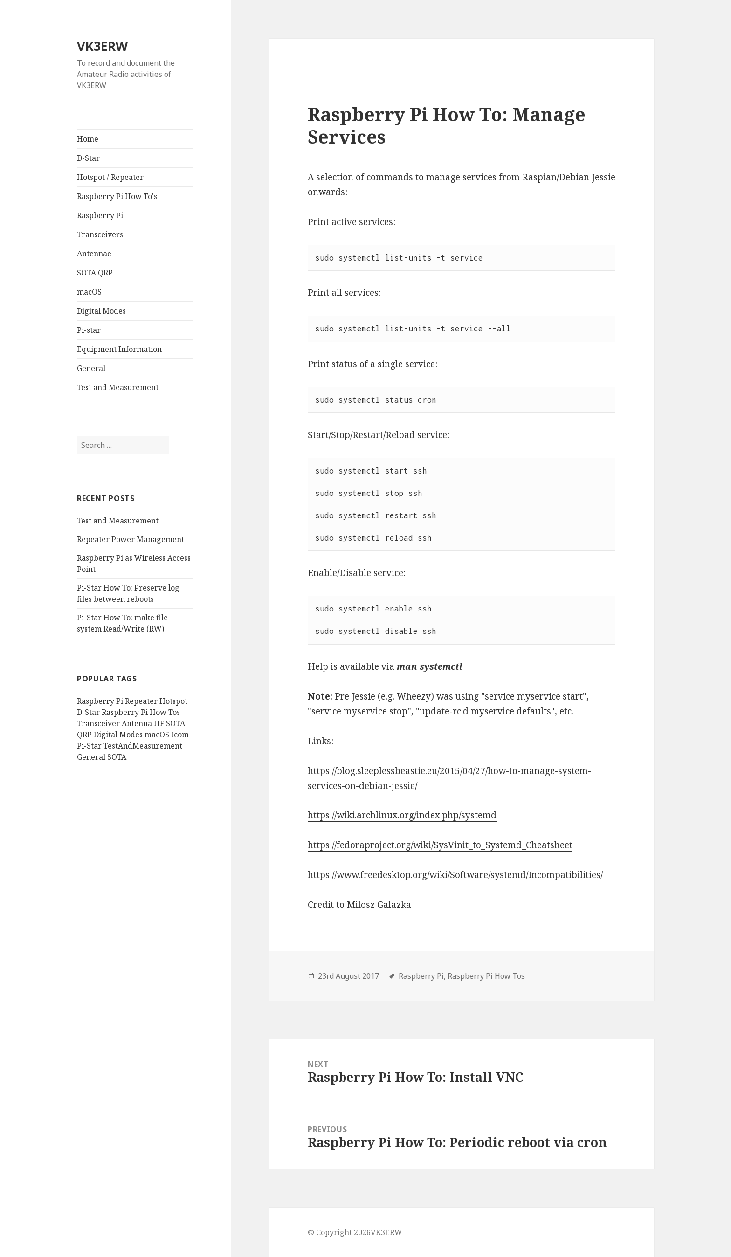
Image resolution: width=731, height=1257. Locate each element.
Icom (180, 734)
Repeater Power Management (130, 539)
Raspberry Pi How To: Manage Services (447, 125)
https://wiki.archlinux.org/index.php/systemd (402, 815)
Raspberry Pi (100, 215)
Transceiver (98, 723)
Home (87, 139)
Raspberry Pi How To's (117, 196)
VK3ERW (102, 46)
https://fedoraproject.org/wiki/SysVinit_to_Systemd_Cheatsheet (440, 845)
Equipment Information (119, 349)
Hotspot (173, 701)
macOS (89, 292)
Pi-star (89, 330)
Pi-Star (89, 746)
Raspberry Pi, (422, 976)
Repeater (141, 701)
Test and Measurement (118, 387)
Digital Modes (101, 311)
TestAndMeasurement (142, 746)
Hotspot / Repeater (110, 177)
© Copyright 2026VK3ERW (355, 1232)
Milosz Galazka (379, 905)
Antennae (94, 253)
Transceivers (100, 234)
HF (159, 723)
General (91, 368)
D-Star (88, 158)
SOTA (116, 757)
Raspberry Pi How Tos (141, 712)
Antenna (137, 723)
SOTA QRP (95, 273)
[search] (123, 445)
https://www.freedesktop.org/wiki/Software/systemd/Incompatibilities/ (455, 875)
